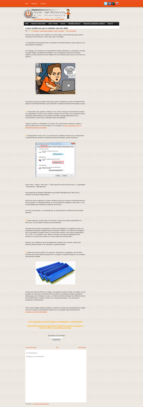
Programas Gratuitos (74, 24)
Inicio (57, 347)
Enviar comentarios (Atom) (41, 404)
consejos (36, 31)
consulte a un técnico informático (36, 312)
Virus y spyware (53, 24)
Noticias (63, 24)
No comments (71, 31)
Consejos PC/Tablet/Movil (38, 24)
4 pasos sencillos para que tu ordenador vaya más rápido (46, 28)
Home (26, 3)
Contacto (43, 3)
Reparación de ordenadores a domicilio (94, 24)
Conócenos (34, 3)
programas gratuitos (46, 31)
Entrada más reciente (31, 347)
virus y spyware (59, 31)
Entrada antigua (82, 347)
